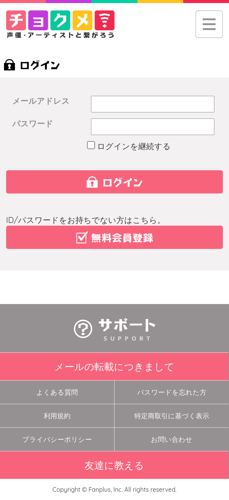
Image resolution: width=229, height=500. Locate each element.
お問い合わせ (171, 439)
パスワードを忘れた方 (171, 392)
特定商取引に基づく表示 (171, 416)
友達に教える (114, 465)
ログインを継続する (131, 146)
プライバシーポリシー (57, 439)
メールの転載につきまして (114, 366)
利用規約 (57, 416)
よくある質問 (57, 392)
